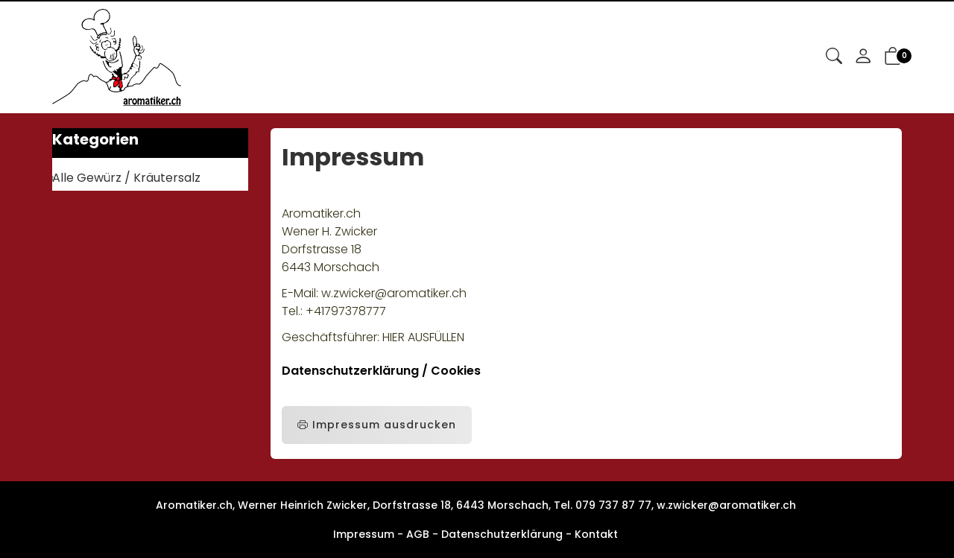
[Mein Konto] (863, 57)
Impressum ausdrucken (376, 425)
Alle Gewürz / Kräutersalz (126, 177)
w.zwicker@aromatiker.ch (726, 505)
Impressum (363, 534)
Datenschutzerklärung (502, 534)
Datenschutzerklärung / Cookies (381, 370)
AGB (417, 534)
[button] (834, 57)
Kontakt (596, 534)
